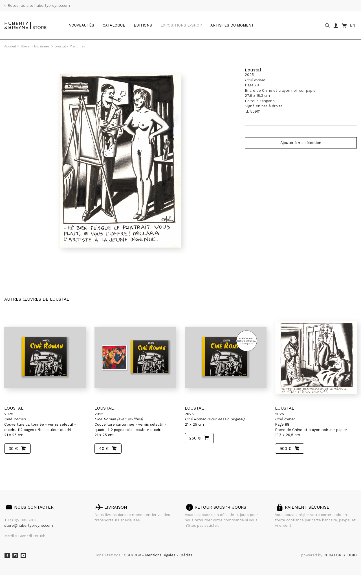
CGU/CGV (133, 555)
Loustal (253, 70)
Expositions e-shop (181, 25)
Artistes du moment (232, 25)
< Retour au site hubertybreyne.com (37, 5)
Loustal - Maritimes (69, 46)
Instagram (15, 555)
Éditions (143, 25)
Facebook (7, 555)
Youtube (23, 555)
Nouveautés (81, 25)
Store (25, 46)
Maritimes (42, 46)
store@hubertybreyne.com (28, 525)
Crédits (185, 555)
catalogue (114, 25)
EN (352, 25)
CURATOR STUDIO (340, 555)
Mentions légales (161, 555)
